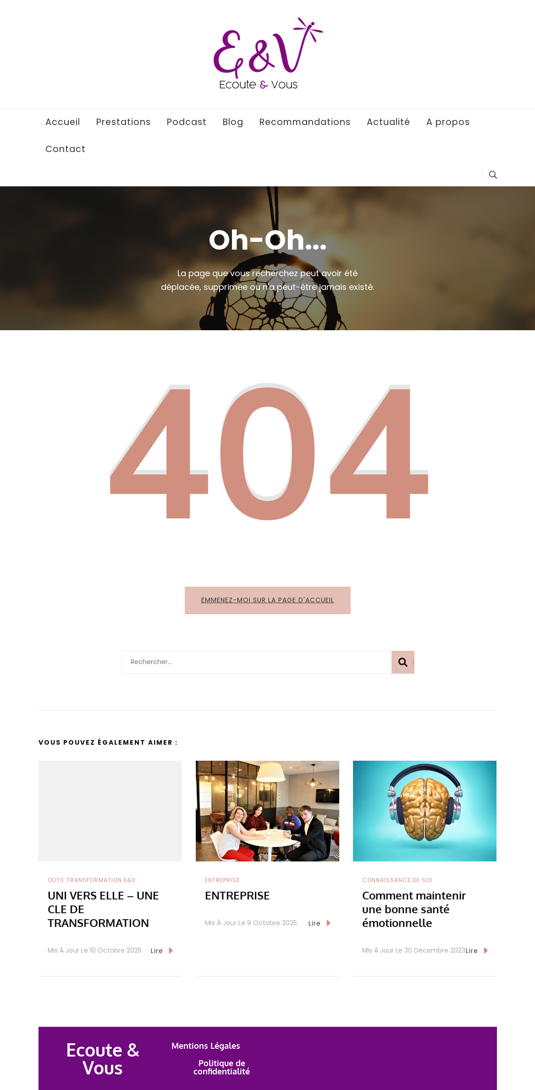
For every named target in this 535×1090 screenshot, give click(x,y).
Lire (162, 950)
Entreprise (222, 880)
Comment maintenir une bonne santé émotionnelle (414, 909)
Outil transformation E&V (92, 880)
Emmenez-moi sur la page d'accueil (267, 600)
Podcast (187, 122)
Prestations (123, 122)
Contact (65, 149)
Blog (233, 122)
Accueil (62, 122)
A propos (448, 122)
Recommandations (305, 122)
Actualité (388, 122)
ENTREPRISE (237, 895)
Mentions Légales (205, 1046)
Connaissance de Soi (397, 880)
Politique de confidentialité (221, 1067)
